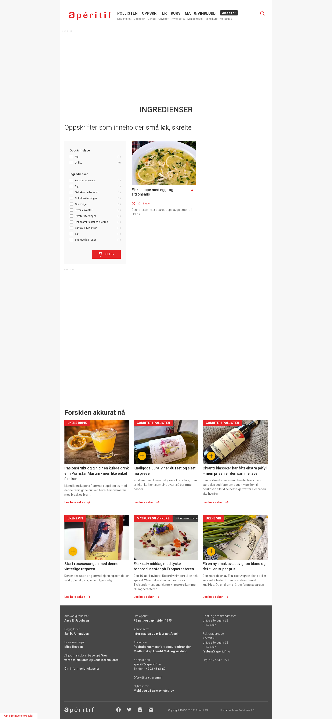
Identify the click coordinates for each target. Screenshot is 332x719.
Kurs (176, 13)
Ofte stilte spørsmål (148, 677)
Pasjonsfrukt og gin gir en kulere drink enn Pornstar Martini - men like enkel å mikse (96, 473)
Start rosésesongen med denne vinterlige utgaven (91, 566)
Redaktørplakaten (106, 660)
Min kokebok (195, 18)
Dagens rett (124, 18)
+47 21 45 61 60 (154, 668)
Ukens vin (139, 18)
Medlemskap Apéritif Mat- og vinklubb (160, 651)
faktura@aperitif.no (216, 651)
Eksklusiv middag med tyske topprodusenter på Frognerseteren (164, 566)
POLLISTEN (127, 13)
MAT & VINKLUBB (200, 13)
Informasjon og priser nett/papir (156, 633)
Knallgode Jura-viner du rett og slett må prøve (165, 471)
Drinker (152, 18)
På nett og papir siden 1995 (153, 620)
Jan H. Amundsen (76, 633)
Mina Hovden (73, 646)
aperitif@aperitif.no (147, 664)
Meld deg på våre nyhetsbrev (154, 690)
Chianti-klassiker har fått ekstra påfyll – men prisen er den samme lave (235, 471)
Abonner (229, 13)
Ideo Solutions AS (243, 710)
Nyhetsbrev (178, 18)
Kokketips (226, 18)
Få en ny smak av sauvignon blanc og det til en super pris (234, 566)
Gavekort (163, 18)
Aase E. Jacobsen (76, 620)
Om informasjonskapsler (82, 668)
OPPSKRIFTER (154, 13)
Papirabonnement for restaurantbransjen (162, 646)
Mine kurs (211, 18)
